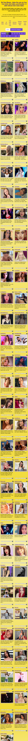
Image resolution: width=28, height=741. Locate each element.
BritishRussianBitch (5, 156)
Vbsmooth (3, 39)
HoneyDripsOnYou (19, 194)
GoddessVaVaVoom (19, 505)
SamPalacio (17, 330)
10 (6, 36)
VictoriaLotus (4, 58)
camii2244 (17, 349)
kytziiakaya (17, 524)
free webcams (15, 718)
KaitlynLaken (4, 388)
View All (3, 33)
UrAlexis (3, 427)
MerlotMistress (4, 291)
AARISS (16, 39)
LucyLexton (17, 214)
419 (16, 36)
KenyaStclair (18, 408)
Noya (2, 485)
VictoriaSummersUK (5, 97)
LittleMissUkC (4, 117)
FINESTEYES (18, 485)
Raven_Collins (18, 272)
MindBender (4, 175)
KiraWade (3, 330)
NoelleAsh (3, 310)
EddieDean (3, 77)
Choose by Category (16, 29)
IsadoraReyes (4, 601)
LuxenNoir (17, 252)
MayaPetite (17, 136)
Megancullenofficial (19, 291)
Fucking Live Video (25, 23)
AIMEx (16, 369)
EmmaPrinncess (19, 601)
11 (9, 36)
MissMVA (3, 214)
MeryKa (16, 563)
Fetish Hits (14, 740)
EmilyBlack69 (18, 310)
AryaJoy (17, 427)
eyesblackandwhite (19, 640)
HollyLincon (17, 156)
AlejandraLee (4, 582)
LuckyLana (17, 58)
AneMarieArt (4, 369)
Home (7, 29)
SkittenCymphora (19, 543)
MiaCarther (3, 660)
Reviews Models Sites (20, 23)
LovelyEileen (18, 117)
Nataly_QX (3, 349)
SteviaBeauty (4, 621)
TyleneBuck (17, 97)
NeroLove (3, 447)
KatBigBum (3, 272)
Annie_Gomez (4, 543)
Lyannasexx (3, 563)
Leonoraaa (3, 252)
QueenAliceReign (5, 640)
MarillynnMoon (4, 136)
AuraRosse (17, 388)
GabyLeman (3, 408)
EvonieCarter (18, 621)
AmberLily (3, 194)
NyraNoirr (3, 524)
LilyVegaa (17, 175)
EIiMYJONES (4, 679)
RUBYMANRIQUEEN (19, 582)
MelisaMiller (3, 505)
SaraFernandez (18, 447)
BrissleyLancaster (19, 660)
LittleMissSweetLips (5, 233)
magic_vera (3, 466)
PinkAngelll (17, 233)
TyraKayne (17, 466)
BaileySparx (17, 77)
